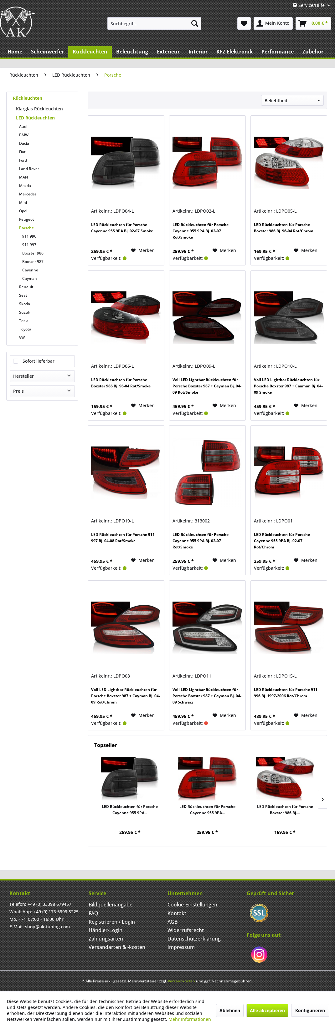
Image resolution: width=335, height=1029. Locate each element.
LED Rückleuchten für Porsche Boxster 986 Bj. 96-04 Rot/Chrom (283, 228)
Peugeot (26, 219)
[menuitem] (154, 23)
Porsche (26, 227)
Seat (23, 295)
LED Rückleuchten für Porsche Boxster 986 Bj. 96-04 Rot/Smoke (121, 383)
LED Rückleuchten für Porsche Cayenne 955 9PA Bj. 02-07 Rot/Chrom (282, 541)
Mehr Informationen (189, 1019)
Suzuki (25, 312)
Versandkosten (181, 981)
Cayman (29, 278)
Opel (23, 211)
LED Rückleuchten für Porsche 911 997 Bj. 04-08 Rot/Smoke (123, 537)
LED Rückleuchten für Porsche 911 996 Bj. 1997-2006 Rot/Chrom (285, 693)
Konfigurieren (310, 1010)
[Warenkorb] (313, 23)
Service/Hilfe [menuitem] (309, 5)
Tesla (23, 320)
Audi (23, 126)
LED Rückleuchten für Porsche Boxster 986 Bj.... (285, 809)
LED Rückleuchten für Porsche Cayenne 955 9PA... (130, 809)
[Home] (15, 52)
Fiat (22, 151)
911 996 (29, 236)
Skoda (24, 303)
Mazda (25, 185)
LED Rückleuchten (35, 118)
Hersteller (23, 376)
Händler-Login (105, 930)
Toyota (25, 329)
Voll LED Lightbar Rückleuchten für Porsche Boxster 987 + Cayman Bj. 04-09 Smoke (288, 386)
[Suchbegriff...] (154, 23)
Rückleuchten (27, 98)
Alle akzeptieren (267, 1010)
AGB (173, 921)
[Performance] (277, 52)
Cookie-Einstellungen (192, 904)
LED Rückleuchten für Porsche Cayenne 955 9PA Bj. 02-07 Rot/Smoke (201, 231)
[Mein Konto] (273, 23)
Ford (23, 160)
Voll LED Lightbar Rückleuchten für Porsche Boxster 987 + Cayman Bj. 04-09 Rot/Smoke (207, 386)
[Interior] (198, 52)
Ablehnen (229, 1010)
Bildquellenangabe (110, 904)
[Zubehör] (313, 52)
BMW (23, 135)
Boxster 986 (33, 253)
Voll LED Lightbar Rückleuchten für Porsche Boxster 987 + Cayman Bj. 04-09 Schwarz (207, 696)
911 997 (29, 244)
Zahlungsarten (106, 938)
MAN (23, 177)
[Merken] (143, 250)
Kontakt (177, 913)
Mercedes (28, 194)
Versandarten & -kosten (117, 947)
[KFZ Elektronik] (234, 52)
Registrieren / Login (112, 921)
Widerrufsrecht (186, 930)
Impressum (181, 947)
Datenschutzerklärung (194, 938)
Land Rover (29, 168)
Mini (23, 202)
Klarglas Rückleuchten (39, 109)
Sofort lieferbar (38, 361)
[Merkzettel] (244, 23)
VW (22, 337)
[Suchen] (194, 23)
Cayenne (30, 270)
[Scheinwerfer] (47, 52)
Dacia (24, 143)
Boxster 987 (33, 261)
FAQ (93, 913)
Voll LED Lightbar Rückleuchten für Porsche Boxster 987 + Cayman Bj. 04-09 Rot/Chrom (125, 696)
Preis (18, 391)
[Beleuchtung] (132, 52)
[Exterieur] (168, 52)
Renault (26, 287)
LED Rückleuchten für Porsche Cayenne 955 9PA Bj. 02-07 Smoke (122, 228)
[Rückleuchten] (90, 52)
